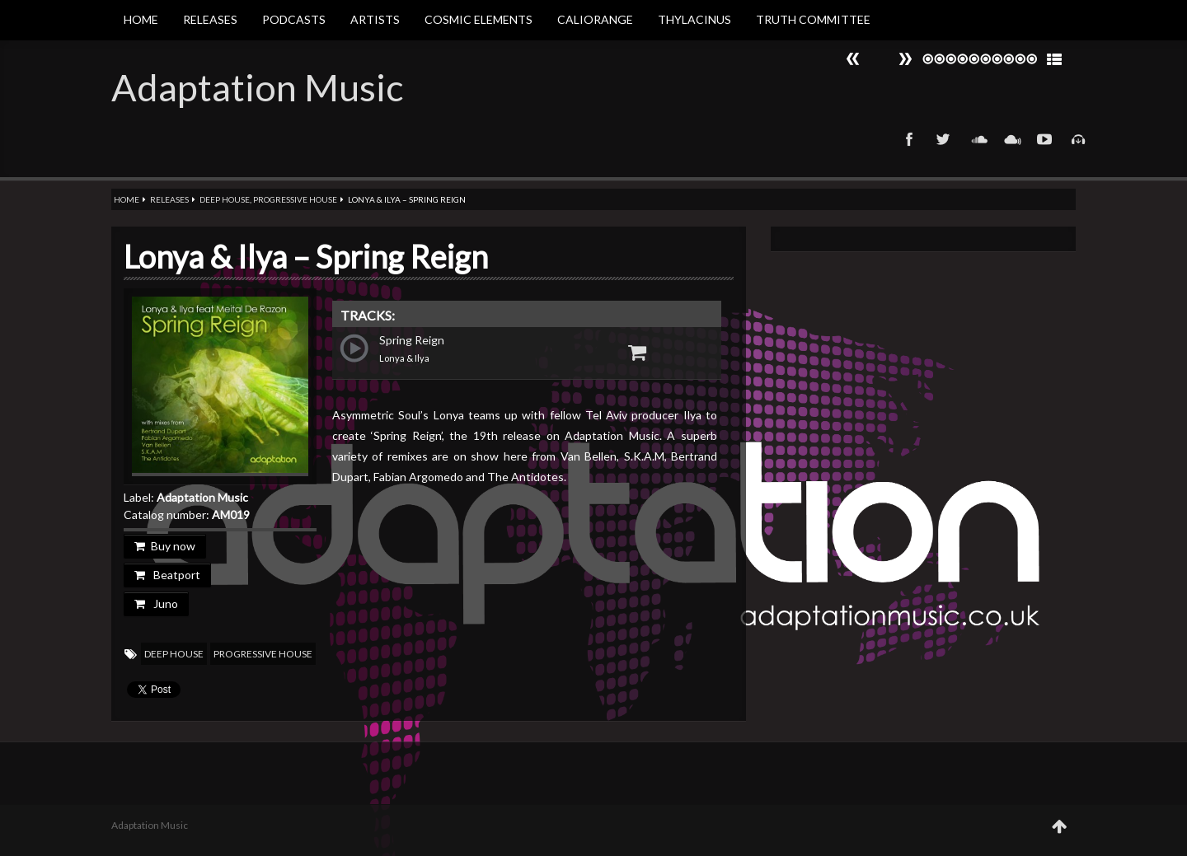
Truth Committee (813, 19)
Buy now (164, 546)
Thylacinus (694, 19)
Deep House (224, 199)
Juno (156, 603)
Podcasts (294, 19)
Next (853, 59)
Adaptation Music (257, 87)
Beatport (167, 575)
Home (141, 19)
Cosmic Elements (479, 19)
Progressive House (295, 199)
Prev (905, 59)
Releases (210, 19)
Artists (375, 19)
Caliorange (595, 19)
